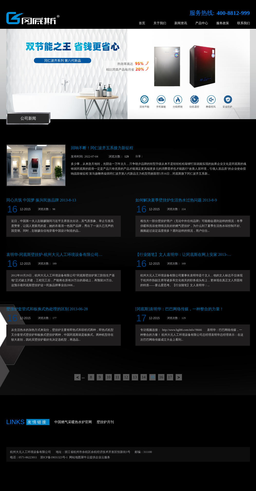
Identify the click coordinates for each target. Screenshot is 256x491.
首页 (142, 23)
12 (126, 377)
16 (161, 377)
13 (135, 377)
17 (170, 377)
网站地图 (74, 457)
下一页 (179, 377)
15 (152, 377)
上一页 (77, 377)
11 (117, 377)
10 (109, 377)
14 (144, 377)
